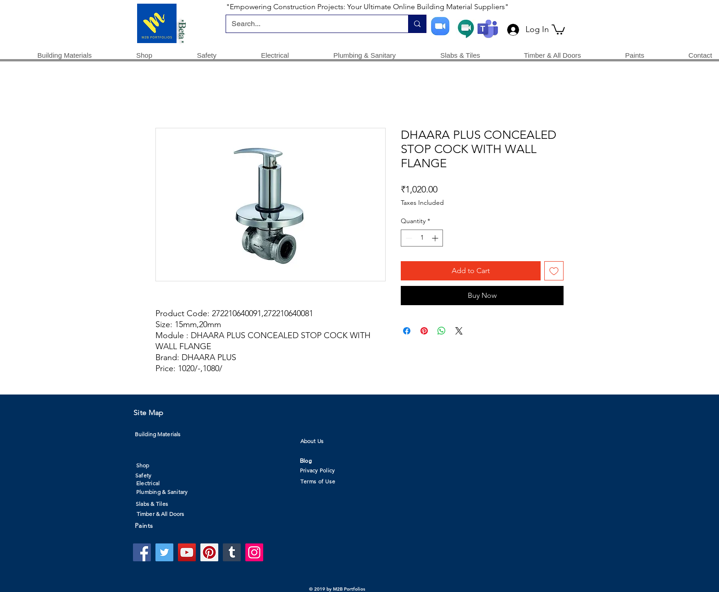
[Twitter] (164, 552)
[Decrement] (408, 238)
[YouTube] (187, 552)
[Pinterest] (209, 552)
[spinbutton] (422, 238)
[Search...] (310, 24)
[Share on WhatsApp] (441, 330)
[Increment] (436, 238)
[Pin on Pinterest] (424, 330)
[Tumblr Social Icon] (232, 552)
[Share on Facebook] (406, 330)
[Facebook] (142, 552)
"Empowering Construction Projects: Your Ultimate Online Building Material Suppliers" (367, 6)
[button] (558, 28)
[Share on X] (459, 330)
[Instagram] (254, 552)
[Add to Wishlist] (554, 270)
